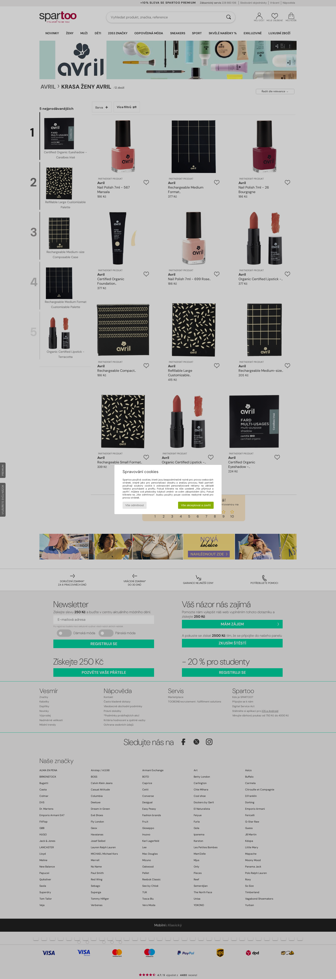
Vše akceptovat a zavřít (196, 505)
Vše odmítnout (134, 505)
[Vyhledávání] (228, 17)
